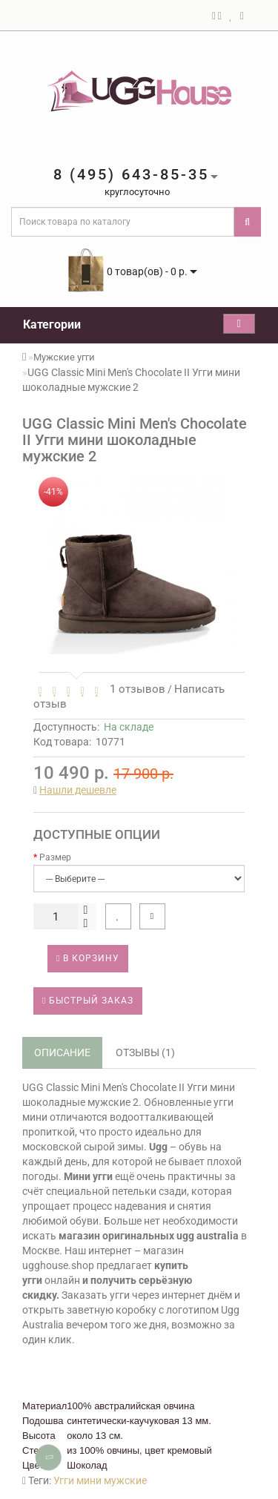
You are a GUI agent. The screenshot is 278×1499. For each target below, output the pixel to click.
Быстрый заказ (87, 1000)
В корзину (87, 958)
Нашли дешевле (77, 790)
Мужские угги (64, 357)
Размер (55, 857)
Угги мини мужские (100, 1480)
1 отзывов (134, 689)
